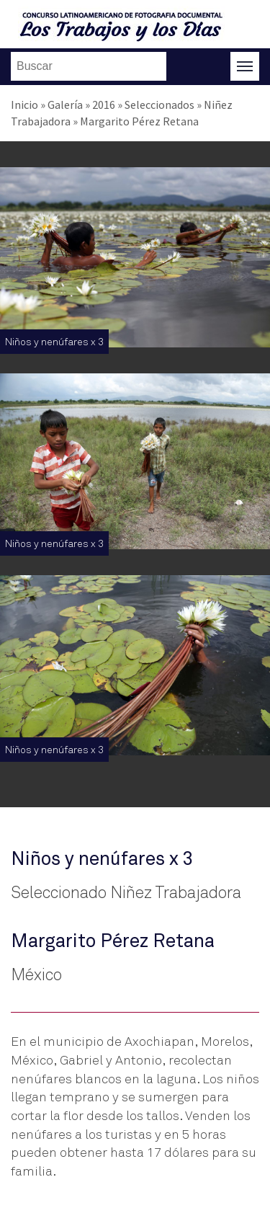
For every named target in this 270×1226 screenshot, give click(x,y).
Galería (65, 104)
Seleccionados (159, 104)
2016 (103, 104)
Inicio (24, 104)
